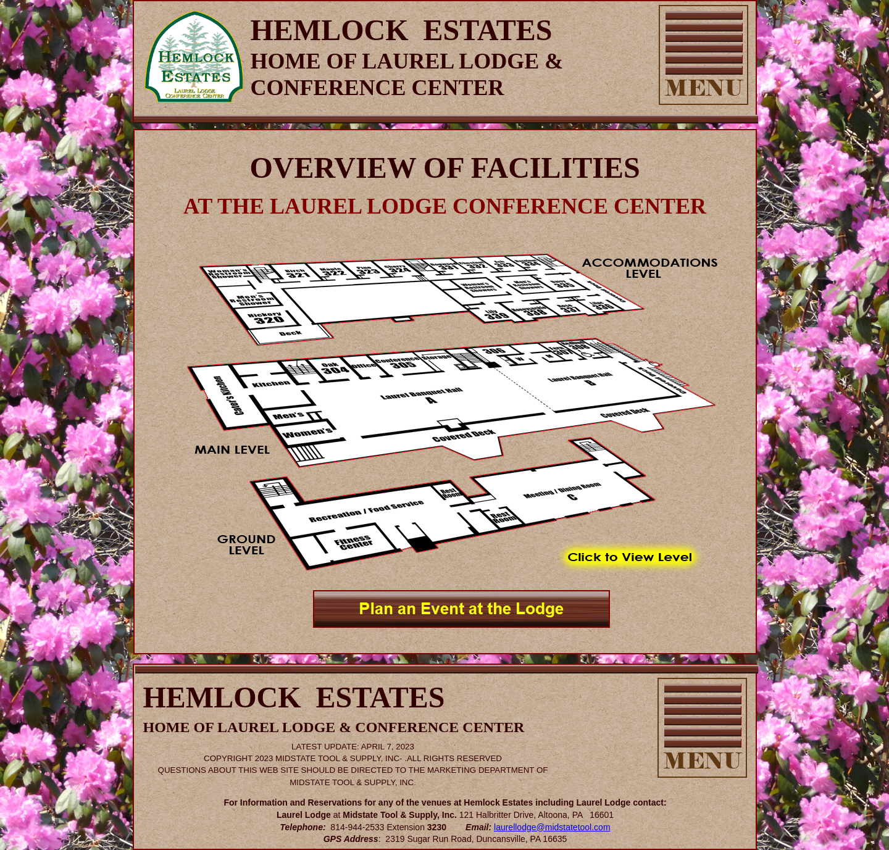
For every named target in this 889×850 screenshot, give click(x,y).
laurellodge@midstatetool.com (552, 827)
